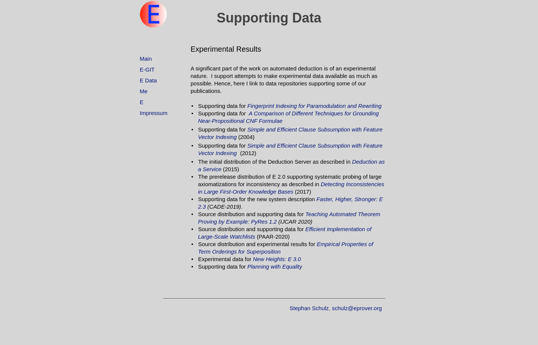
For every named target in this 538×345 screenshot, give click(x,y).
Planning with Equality (274, 266)
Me (144, 91)
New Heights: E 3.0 (277, 259)
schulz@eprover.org (357, 308)
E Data (148, 80)
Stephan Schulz (309, 308)
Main (146, 58)
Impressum (153, 113)
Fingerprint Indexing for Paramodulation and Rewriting (314, 106)
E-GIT (147, 69)
